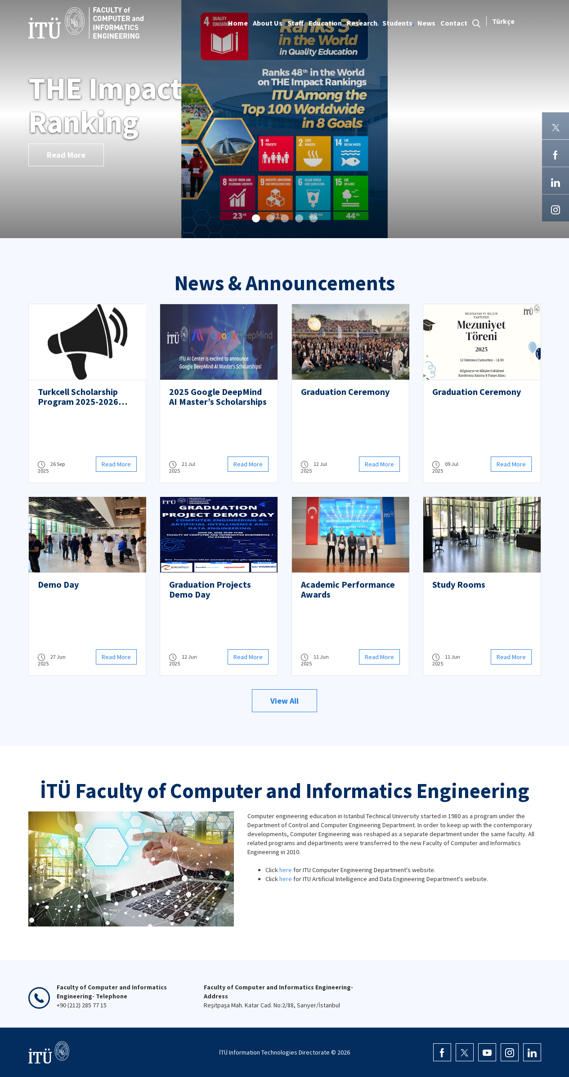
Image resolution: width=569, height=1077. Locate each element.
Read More (66, 155)
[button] (256, 218)
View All (284, 701)
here (285, 870)
